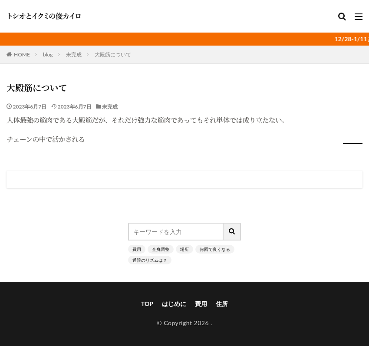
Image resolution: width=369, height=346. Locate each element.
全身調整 (160, 249)
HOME (22, 54)
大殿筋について (113, 54)
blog (48, 54)
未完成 (74, 54)
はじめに (174, 303)
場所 (184, 249)
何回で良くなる (215, 249)
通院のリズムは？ (149, 260)
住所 (222, 303)
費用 (136, 249)
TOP (147, 303)
